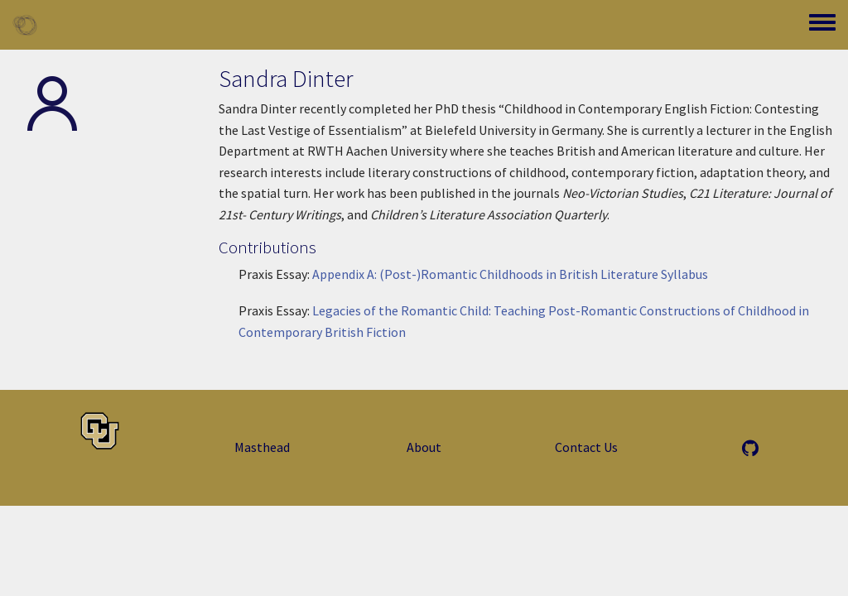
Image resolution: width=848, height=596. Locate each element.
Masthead (262, 447)
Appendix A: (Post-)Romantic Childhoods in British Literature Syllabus (510, 274)
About (424, 447)
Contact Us (586, 447)
